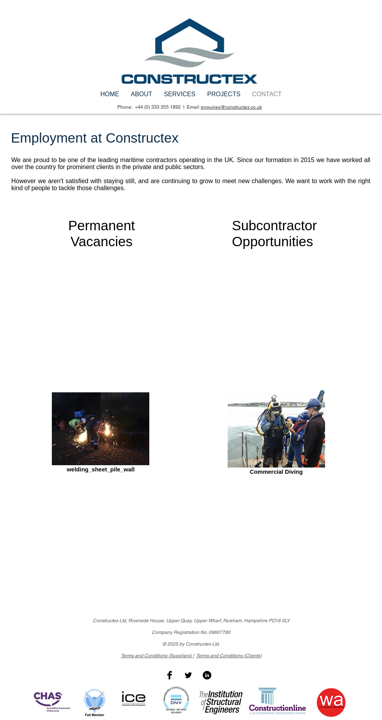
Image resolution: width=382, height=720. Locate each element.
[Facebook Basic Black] (169, 675)
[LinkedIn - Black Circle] (207, 675)
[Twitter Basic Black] (188, 675)
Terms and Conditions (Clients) (229, 655)
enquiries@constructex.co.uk (231, 107)
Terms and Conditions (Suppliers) (157, 655)
